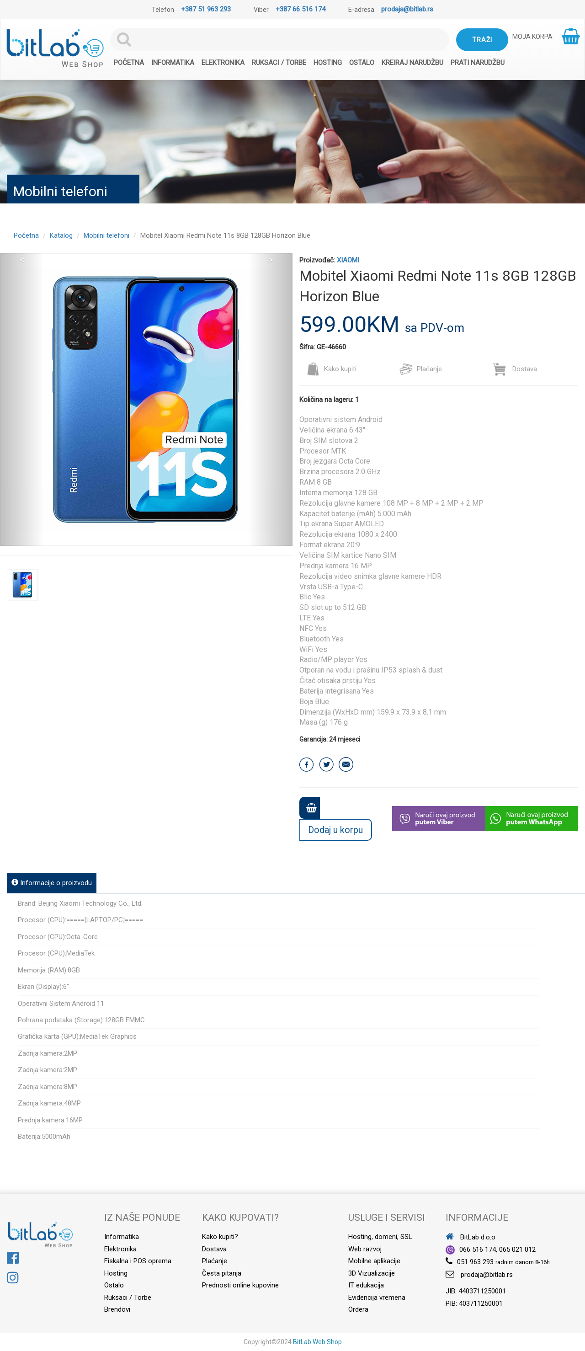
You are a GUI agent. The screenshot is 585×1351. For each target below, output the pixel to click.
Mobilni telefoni (106, 235)
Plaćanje (420, 369)
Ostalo (361, 63)
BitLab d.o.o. (471, 1237)
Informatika (172, 63)
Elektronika (223, 63)
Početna (129, 63)
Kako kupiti (331, 369)
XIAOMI (348, 260)
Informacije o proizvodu (51, 883)
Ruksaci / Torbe (279, 63)
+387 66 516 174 (300, 9)
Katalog (61, 235)
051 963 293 (475, 1262)
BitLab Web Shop (317, 1342)
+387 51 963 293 (206, 9)
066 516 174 (477, 1249)
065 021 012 (517, 1249)
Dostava (514, 369)
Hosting (328, 63)
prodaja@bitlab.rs (407, 9)
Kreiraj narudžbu (412, 63)
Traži (482, 39)
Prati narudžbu (478, 63)
